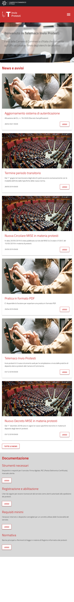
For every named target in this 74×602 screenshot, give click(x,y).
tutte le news (10, 446)
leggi (64, 124)
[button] (14, 14)
